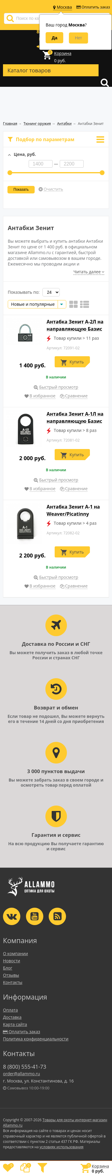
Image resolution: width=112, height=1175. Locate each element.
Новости (11, 961)
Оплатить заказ (93, 7)
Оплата (10, 1010)
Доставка (12, 1017)
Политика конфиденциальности (35, 1039)
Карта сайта (15, 1024)
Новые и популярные (33, 304)
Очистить (53, 189)
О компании (15, 953)
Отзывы (11, 975)
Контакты (12, 982)
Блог (7, 968)
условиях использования (62, 1146)
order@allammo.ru (21, 1073)
